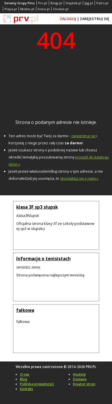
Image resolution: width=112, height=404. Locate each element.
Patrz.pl (102, 3)
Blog (23, 379)
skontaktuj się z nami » (79, 178)
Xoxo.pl (44, 9)
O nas (24, 374)
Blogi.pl (56, 3)
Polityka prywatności (37, 384)
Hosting (79, 374)
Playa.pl (11, 9)
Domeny (80, 379)
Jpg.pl (89, 3)
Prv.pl (42, 3)
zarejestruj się (83, 135)
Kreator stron (84, 384)
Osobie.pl (60, 9)
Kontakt (26, 388)
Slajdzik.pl (73, 3)
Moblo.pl (27, 9)
